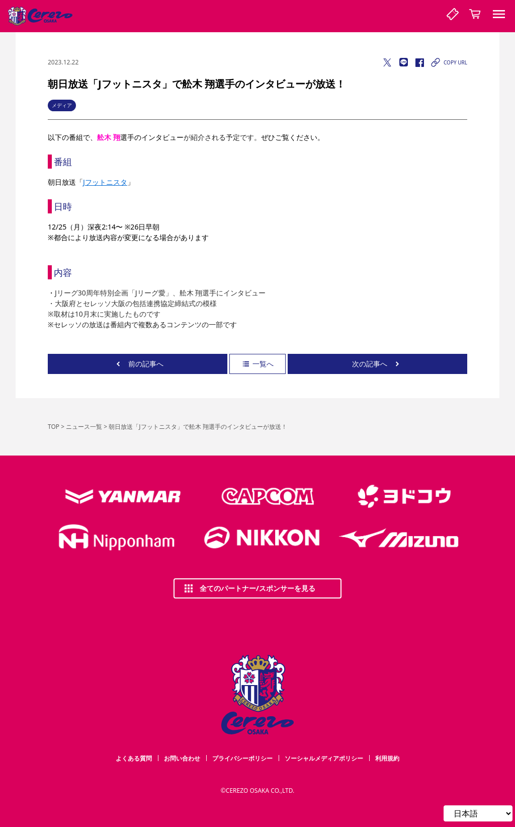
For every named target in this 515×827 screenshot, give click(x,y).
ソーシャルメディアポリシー (324, 758)
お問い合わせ (182, 758)
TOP (53, 426)
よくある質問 (134, 758)
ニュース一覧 (84, 426)
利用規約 (387, 758)
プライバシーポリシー (242, 758)
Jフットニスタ (105, 182)
